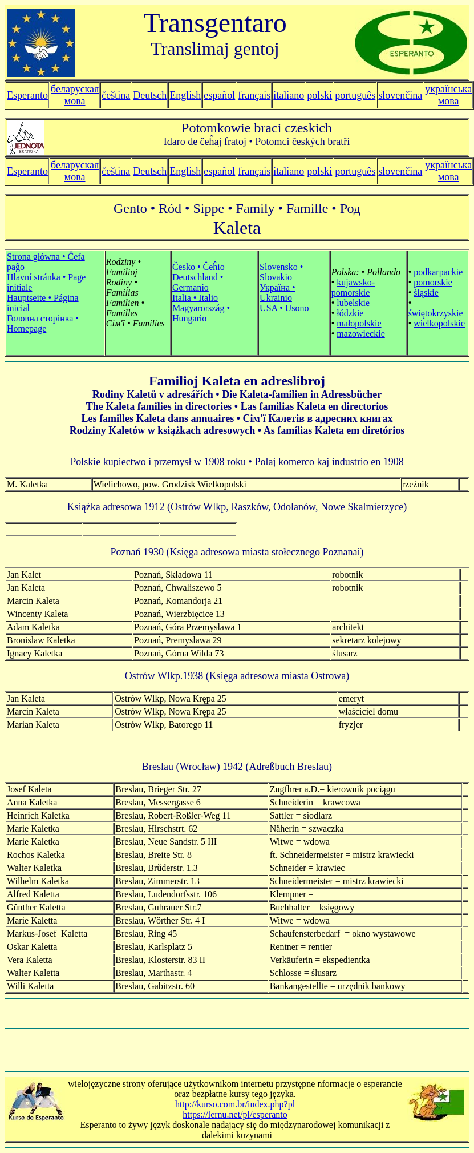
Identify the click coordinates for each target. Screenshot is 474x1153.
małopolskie (359, 323)
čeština (116, 95)
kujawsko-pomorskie (353, 287)
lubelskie (353, 303)
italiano (288, 95)
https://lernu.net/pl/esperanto (235, 1114)
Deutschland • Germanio (198, 282)
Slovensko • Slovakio (281, 272)
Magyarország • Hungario (201, 313)
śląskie (426, 292)
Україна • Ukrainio (277, 293)
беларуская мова (75, 95)
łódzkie (350, 313)
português (355, 95)
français (254, 171)
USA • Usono (284, 308)
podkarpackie (438, 272)
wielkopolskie (439, 323)
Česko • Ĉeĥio (198, 267)
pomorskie (433, 282)
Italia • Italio (195, 298)
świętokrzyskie (435, 313)
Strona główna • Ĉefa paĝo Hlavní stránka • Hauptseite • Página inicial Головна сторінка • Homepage (46, 292)
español (219, 95)
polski (319, 171)
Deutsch (150, 95)
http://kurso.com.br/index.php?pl (235, 1104)
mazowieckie (360, 333)
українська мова (448, 95)
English (185, 95)
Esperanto (27, 95)
